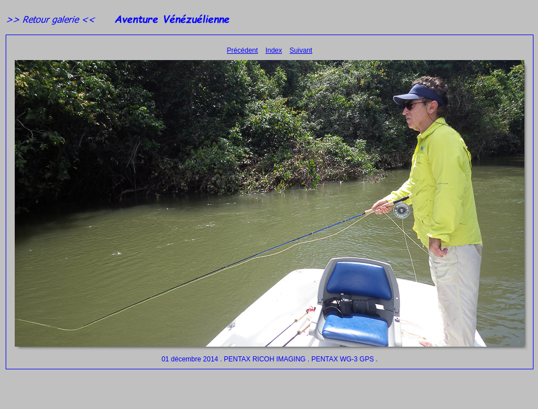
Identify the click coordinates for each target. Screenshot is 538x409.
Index (274, 50)
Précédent (242, 50)
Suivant (300, 50)
